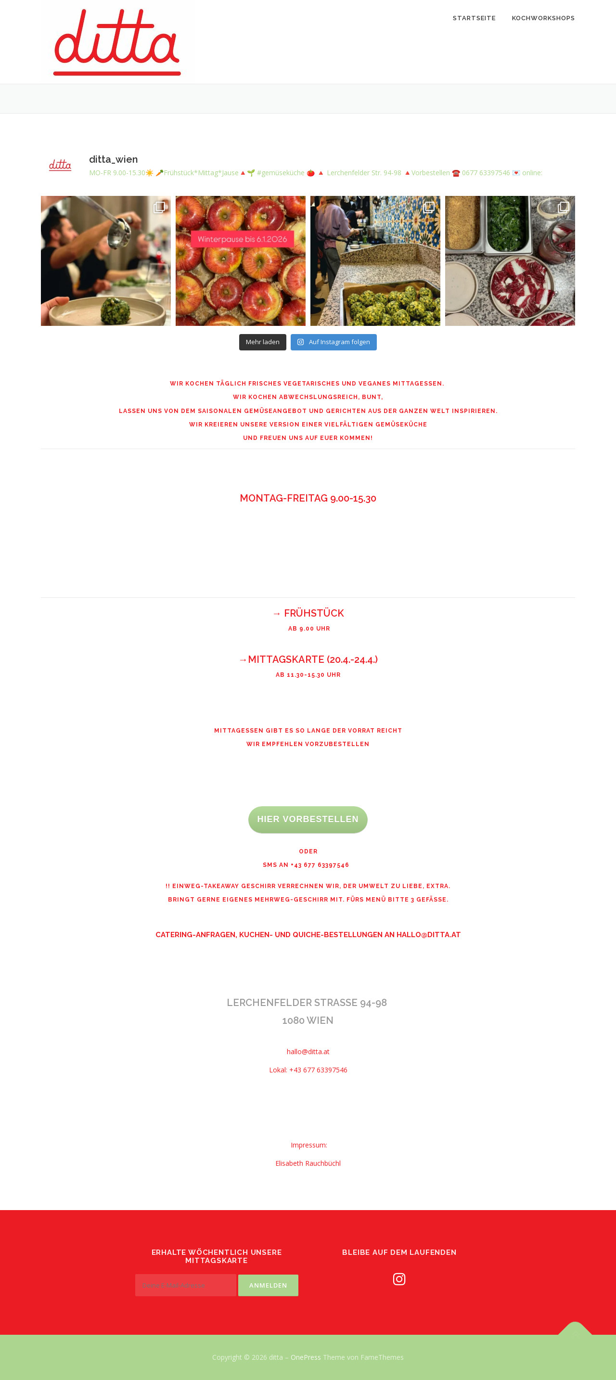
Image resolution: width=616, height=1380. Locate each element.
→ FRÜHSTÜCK (308, 613)
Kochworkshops (543, 18)
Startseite (474, 18)
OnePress (306, 1357)
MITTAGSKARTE (286, 659)
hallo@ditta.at (429, 934)
